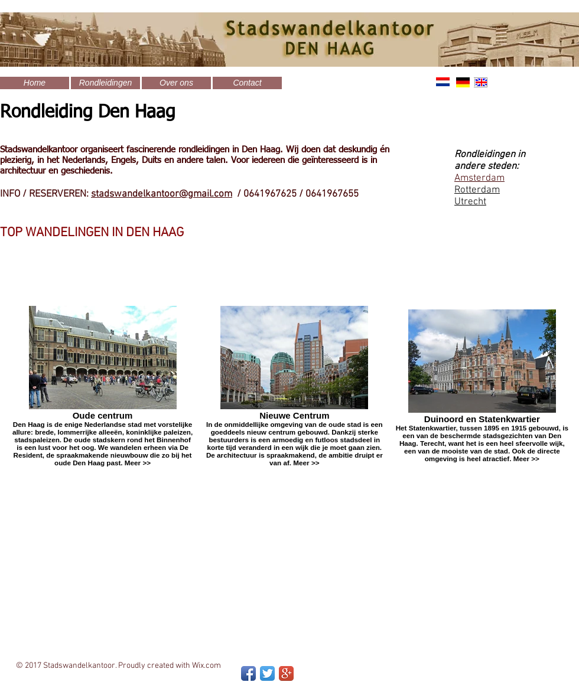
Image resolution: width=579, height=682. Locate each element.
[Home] (34, 83)
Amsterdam (479, 178)
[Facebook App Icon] (248, 673)
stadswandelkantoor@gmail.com (161, 194)
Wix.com (206, 666)
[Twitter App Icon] (267, 673)
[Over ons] (176, 83)
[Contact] (247, 83)
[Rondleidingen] (105, 83)
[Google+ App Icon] (286, 673)
